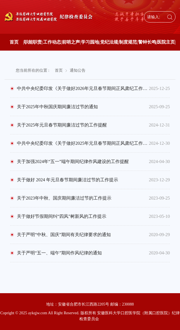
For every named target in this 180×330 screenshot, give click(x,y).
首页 (14, 42)
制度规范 (128, 42)
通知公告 (78, 70)
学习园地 (90, 42)
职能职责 (33, 42)
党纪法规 (109, 42)
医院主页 (166, 42)
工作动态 (52, 42)
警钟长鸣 (147, 42)
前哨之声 (71, 42)
